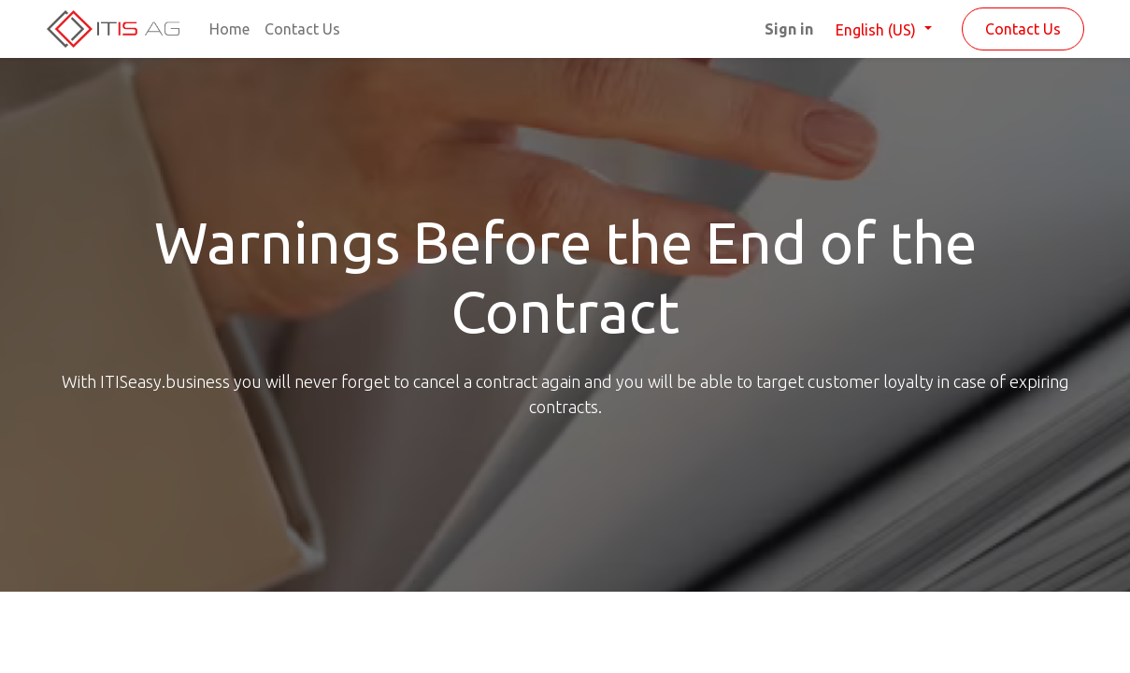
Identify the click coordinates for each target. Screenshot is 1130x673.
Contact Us (1023, 29)
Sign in (789, 29)
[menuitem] (229, 29)
